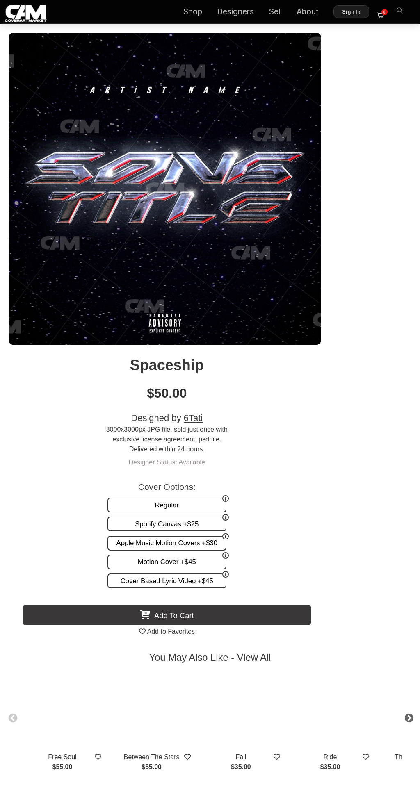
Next (393, 392)
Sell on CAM (280, 631)
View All (257, 332)
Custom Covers (144, 613)
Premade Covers (146, 605)
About (312, 12)
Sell (279, 12)
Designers (239, 12)
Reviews (286, 622)
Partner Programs (273, 639)
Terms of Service (236, 742)
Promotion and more (151, 631)
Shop (196, 12)
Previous (27, 392)
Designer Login (181, 742)
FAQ (292, 613)
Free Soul (77, 431)
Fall (254, 431)
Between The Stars (166, 431)
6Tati (341, 103)
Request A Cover (146, 622)
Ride (343, 431)
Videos (131, 639)
